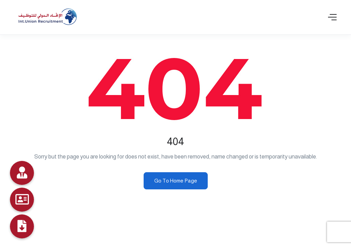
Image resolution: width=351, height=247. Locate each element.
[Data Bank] (22, 173)
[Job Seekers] (22, 200)
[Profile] (22, 226)
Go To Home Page (175, 181)
